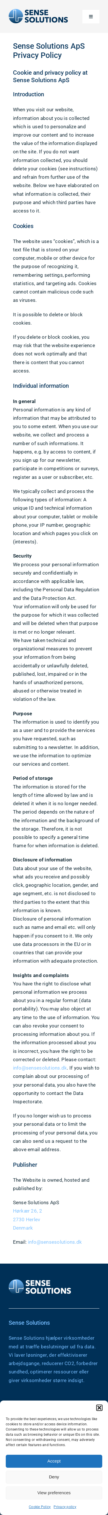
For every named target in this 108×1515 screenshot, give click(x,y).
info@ (35, 1242)
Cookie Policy (40, 1507)
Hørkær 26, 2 (28, 1211)
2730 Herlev (27, 1219)
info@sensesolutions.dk (41, 1068)
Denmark (24, 1228)
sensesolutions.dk (62, 1242)
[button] (99, 1408)
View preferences (54, 1492)
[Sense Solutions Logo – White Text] (40, 1280)
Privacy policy (65, 1507)
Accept (54, 1460)
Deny (54, 1476)
